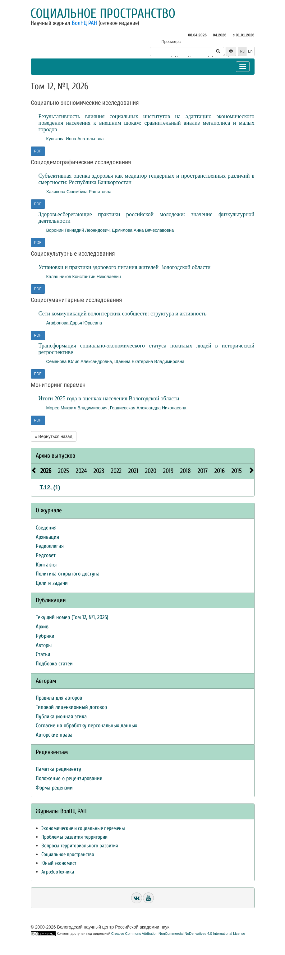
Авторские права (54, 735)
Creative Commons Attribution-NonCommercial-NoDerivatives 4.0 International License (178, 933)
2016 (219, 470)
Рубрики (45, 636)
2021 (133, 470)
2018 (185, 470)
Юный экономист (58, 863)
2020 (150, 470)
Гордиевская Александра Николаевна (148, 407)
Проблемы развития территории (74, 837)
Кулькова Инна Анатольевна (75, 138)
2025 (63, 470)
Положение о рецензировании (69, 778)
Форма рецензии (54, 788)
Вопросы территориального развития (79, 846)
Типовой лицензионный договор (71, 707)
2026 (45, 470)
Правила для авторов (59, 698)
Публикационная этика (61, 716)
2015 (237, 470)
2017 (203, 470)
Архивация (47, 537)
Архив (42, 626)
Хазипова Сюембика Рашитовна (79, 191)
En (250, 51)
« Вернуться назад (53, 436)
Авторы (44, 645)
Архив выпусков (55, 455)
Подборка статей (54, 663)
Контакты (46, 564)
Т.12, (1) (50, 487)
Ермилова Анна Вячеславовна (143, 230)
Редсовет (46, 555)
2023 (99, 470)
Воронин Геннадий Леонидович (78, 230)
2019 (168, 470)
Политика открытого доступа (67, 574)
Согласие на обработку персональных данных (86, 725)
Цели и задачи (52, 583)
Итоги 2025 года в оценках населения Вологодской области (109, 398)
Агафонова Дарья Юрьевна (74, 322)
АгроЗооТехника (57, 872)
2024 (81, 470)
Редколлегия (50, 546)
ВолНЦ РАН (84, 23)
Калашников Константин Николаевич (83, 276)
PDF (38, 151)
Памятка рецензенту (58, 769)
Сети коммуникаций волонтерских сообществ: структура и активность (123, 313)
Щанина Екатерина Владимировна (149, 361)
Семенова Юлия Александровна (79, 361)
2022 (116, 470)
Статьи (43, 654)
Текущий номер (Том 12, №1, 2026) (72, 617)
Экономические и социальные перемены (83, 828)
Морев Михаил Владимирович (77, 407)
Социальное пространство (102, 13)
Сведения (46, 527)
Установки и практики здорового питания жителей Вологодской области (125, 267)
